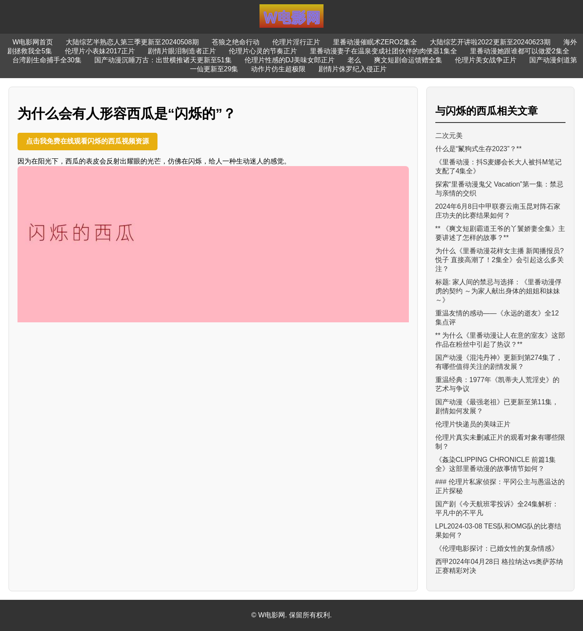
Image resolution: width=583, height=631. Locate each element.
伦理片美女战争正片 (485, 60)
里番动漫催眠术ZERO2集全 (375, 42)
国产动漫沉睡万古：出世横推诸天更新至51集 (163, 60)
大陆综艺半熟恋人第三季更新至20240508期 (132, 42)
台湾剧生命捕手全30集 (47, 60)
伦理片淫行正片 (296, 42)
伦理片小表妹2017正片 (100, 51)
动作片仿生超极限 (278, 69)
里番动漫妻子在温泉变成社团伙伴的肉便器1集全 (383, 51)
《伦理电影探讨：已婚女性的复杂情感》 (496, 548)
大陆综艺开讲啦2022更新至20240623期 (490, 42)
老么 (354, 60)
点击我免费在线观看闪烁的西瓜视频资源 (87, 141)
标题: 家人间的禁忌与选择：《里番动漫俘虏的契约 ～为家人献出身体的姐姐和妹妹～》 (498, 291)
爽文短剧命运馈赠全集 (408, 60)
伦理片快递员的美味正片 (472, 424)
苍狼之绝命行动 (235, 42)
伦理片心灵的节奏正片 (263, 51)
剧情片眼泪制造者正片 (182, 51)
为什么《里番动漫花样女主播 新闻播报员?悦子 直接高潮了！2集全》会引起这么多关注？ (499, 259)
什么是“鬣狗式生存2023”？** (478, 148)
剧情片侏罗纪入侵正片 (352, 69)
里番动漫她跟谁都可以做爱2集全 (519, 51)
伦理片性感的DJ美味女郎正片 (290, 60)
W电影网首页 (32, 42)
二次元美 (449, 135)
